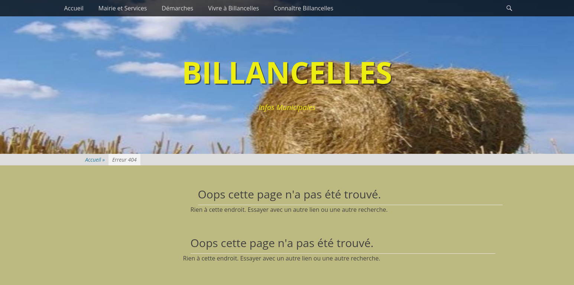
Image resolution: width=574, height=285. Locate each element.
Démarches (177, 8)
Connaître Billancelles (303, 8)
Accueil (74, 8)
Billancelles (287, 72)
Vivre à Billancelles (233, 8)
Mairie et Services (122, 8)
